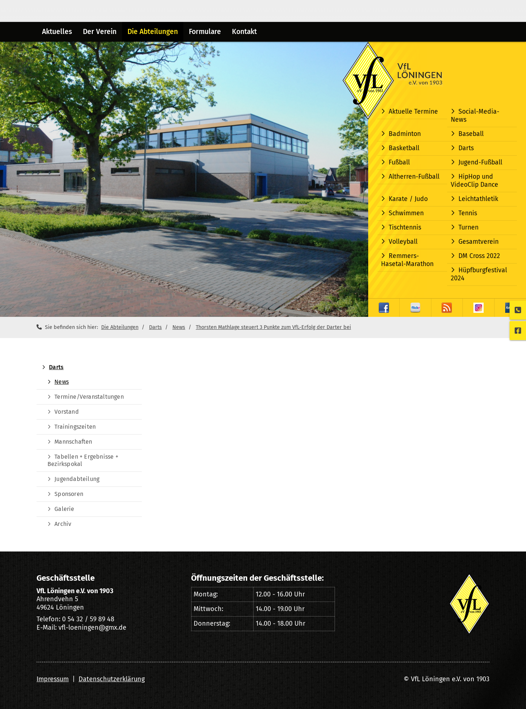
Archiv (62, 523)
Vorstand (66, 411)
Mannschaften (73, 441)
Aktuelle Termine (413, 111)
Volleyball (403, 242)
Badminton (405, 134)
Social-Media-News (475, 116)
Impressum (53, 679)
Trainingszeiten (75, 426)
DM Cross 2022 (479, 256)
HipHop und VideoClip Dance (474, 181)
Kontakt (244, 31)
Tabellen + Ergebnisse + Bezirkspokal (82, 460)
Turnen (468, 227)
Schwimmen (406, 213)
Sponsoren (68, 493)
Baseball (471, 134)
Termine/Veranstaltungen (89, 396)
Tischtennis (405, 227)
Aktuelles (57, 31)
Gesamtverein (478, 242)
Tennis (467, 213)
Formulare (205, 31)
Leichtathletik (478, 199)
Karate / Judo (408, 199)
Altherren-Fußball (414, 177)
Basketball (404, 148)
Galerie (64, 508)
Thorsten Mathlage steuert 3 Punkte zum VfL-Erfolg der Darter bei (273, 327)
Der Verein (100, 31)
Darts (466, 148)
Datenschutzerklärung (112, 679)
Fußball (399, 162)
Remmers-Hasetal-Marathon (407, 260)
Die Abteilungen (152, 31)
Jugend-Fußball (480, 162)
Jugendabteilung (76, 478)
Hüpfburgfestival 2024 (479, 274)
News (178, 327)
